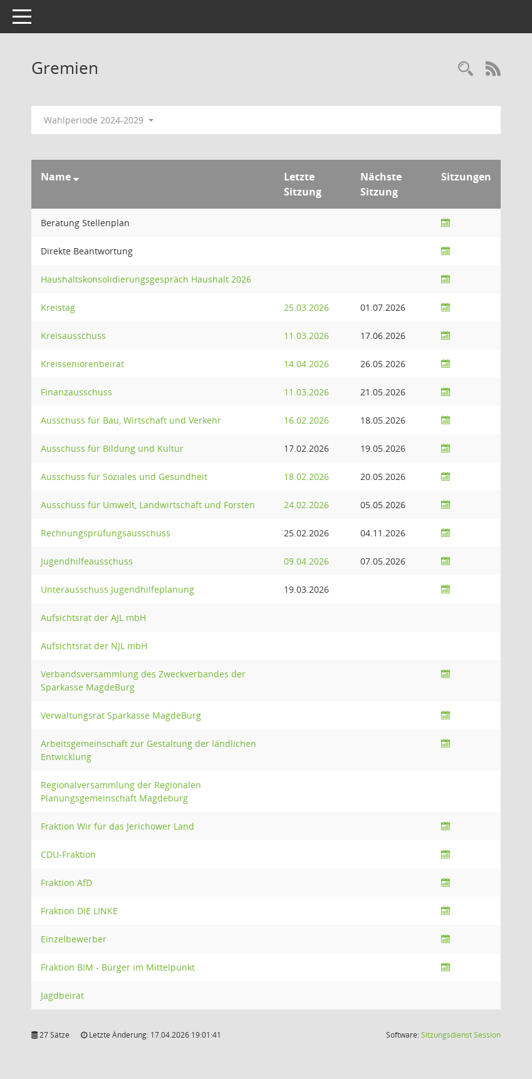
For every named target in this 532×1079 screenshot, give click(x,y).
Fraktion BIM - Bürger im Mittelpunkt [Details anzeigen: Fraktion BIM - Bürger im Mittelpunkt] (118, 967)
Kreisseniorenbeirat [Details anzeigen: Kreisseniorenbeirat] (82, 364)
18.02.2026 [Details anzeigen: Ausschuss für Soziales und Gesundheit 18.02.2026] (306, 476)
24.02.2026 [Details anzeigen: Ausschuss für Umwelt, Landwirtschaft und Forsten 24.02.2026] (306, 505)
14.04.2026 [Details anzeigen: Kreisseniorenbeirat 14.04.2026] (306, 364)
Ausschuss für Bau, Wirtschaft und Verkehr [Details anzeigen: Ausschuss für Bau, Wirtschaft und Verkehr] (131, 420)
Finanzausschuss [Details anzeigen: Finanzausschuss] (76, 392)
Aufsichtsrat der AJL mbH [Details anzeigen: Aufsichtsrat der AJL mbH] (93, 617)
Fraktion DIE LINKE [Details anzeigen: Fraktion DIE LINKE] (79, 911)
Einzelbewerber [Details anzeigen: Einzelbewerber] (74, 939)
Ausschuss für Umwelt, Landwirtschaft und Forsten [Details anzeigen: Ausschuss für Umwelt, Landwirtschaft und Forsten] (148, 505)
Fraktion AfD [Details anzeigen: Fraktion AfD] (66, 883)
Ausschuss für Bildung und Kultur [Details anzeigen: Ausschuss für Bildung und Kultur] (112, 448)
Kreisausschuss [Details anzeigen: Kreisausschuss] (73, 335)
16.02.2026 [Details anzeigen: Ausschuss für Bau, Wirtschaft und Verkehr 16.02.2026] (306, 420)
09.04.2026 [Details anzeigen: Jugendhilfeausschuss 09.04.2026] (306, 561)
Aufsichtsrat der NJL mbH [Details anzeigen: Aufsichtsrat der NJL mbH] (94, 646)
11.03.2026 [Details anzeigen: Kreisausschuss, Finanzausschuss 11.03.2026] (306, 335)
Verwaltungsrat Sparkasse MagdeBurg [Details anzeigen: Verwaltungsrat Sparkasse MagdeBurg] (121, 715)
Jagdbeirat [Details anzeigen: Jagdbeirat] (62, 995)
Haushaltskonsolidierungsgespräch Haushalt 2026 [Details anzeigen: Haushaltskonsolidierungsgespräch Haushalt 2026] (146, 279)
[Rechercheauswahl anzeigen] (465, 69)
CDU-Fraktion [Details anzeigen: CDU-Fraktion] (68, 854)
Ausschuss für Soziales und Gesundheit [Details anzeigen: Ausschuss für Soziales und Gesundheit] (124, 476)
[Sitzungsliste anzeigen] (445, 223)
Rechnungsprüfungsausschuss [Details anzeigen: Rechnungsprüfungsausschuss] (105, 533)
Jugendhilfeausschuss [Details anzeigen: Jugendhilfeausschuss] (87, 561)
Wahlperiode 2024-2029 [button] (99, 120)
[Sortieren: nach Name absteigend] (76, 177)
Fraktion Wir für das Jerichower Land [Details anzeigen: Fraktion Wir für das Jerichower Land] (117, 826)
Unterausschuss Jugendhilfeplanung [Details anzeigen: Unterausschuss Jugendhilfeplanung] (117, 589)
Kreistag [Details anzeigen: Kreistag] (58, 307)
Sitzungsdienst (461, 1034)
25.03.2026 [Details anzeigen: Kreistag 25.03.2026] (306, 307)
